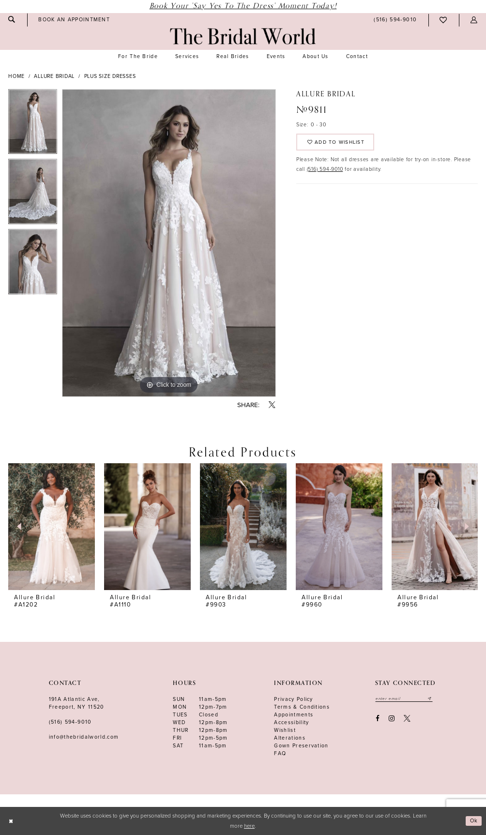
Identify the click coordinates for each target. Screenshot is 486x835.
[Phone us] (395, 20)
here (249, 826)
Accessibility (291, 722)
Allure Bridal (54, 76)
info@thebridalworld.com (84, 737)
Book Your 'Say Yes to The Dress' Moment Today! (243, 6)
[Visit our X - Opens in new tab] (407, 719)
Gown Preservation (301, 746)
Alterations (289, 738)
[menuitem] (74, 20)
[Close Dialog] (10, 821)
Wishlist (285, 730)
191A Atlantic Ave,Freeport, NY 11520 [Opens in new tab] (77, 703)
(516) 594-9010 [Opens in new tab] (325, 170)
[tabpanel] (32, 124)
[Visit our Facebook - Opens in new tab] (377, 719)
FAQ (280, 753)
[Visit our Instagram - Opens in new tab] (391, 719)
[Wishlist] (443, 20)
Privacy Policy (293, 699)
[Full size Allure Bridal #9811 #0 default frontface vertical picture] (168, 243)
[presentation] (51, 527)
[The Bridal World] (243, 36)
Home (16, 76)
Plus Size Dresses (110, 76)
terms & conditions (302, 707)
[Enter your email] (405, 699)
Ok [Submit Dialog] (474, 821)
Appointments (293, 715)
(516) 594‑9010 (70, 722)
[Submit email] (432, 699)
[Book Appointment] (74, 20)
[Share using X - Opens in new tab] (272, 405)
